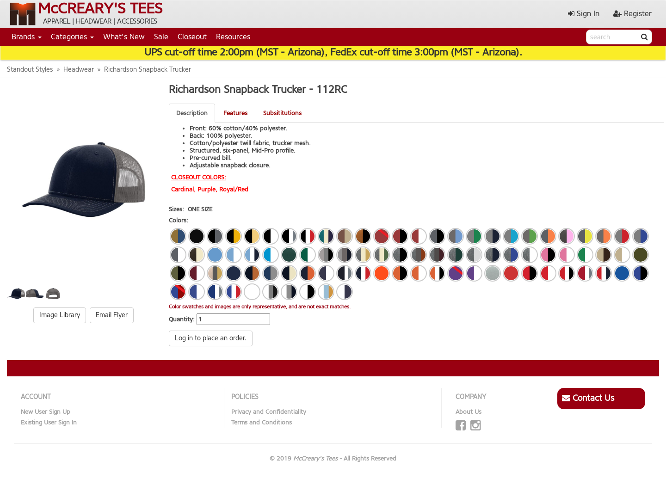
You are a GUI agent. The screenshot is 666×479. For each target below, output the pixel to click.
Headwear (78, 69)
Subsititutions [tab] (282, 113)
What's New (124, 37)
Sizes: (176, 209)
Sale (161, 37)
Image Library (59, 315)
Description (192, 113)
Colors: (178, 220)
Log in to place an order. (211, 338)
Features (235, 113)
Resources (233, 37)
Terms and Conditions (261, 422)
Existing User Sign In (49, 422)
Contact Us (588, 398)
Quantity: (182, 319)
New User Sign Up (45, 412)
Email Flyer (112, 315)
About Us (468, 412)
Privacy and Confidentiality (268, 412)
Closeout (192, 37)
